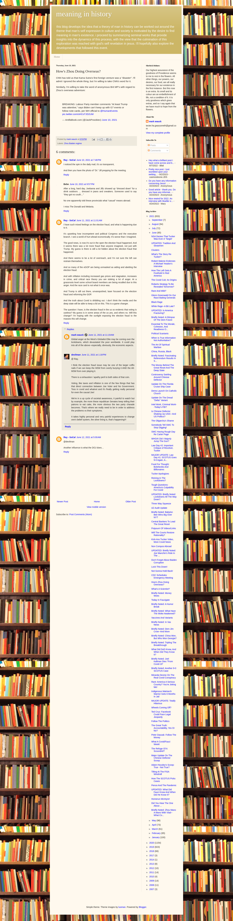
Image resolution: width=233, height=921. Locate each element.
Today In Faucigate (160, 600)
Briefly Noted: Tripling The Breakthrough (163, 643)
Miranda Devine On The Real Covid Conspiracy (163, 676)
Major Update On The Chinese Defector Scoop (161, 758)
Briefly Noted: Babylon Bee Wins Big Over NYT (162, 515)
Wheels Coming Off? (161, 707)
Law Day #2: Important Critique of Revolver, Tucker (162, 448)
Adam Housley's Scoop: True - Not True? (162, 766)
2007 (152, 889)
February (156, 833)
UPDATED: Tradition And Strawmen (163, 244)
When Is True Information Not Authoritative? (163, 339)
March (155, 829)
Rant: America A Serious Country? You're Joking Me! (163, 684)
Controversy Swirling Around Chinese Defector (161, 377)
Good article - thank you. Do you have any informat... (162, 190)
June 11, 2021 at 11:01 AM (89, 220)
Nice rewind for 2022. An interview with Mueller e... (161, 199)
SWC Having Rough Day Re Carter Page (163, 433)
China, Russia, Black (161, 351)
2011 (152, 872)
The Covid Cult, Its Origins (164, 280)
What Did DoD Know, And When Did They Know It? (163, 652)
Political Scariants (160, 333)
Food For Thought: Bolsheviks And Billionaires (160, 467)
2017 (152, 855)
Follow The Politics (160, 721)
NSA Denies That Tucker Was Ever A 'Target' (163, 237)
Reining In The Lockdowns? (158, 479)
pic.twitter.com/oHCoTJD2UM (78, 114)
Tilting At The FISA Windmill (160, 773)
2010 (152, 876)
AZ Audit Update (159, 508)
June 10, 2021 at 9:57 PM (82, 184)
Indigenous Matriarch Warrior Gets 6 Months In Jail (163, 694)
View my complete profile (158, 133)
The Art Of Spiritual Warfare (160, 346)
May (154, 820)
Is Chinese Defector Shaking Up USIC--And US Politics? (163, 414)
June (154, 232)
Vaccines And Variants (162, 617)
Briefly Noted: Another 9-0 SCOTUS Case (163, 669)
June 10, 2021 (109, 119)
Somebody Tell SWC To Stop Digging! (162, 426)
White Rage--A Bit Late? (163, 306)
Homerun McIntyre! (160, 799)
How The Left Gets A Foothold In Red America (161, 273)
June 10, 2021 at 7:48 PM (89, 160)
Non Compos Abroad (161, 546)
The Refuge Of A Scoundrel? (159, 749)
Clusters (155, 250)
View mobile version (96, 507)
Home (57, 56)
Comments (154, 150)
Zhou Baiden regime (73, 143)
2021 (152, 216)
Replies (70, 329)
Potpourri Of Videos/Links (163, 528)
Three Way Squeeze (161, 503)
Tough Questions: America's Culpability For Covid (162, 487)
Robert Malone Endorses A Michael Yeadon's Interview (163, 264)
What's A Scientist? (160, 589)
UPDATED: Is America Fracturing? (162, 311)
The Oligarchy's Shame (162, 420)
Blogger (142, 907)
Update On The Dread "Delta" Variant (162, 398)
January (156, 837)
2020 (152, 843)
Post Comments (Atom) (80, 514)
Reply (66, 174)
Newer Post (62, 501)
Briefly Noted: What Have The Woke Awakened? (163, 612)
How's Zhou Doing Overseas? (160, 583)
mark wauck (77, 335)
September (157, 220)
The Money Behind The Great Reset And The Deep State (162, 368)
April (154, 825)
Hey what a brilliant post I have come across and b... (161, 161)
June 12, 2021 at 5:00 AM (89, 437)
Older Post (131, 501)
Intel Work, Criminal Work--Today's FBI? (164, 405)
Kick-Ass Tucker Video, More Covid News (162, 540)
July (154, 228)
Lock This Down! (159, 567)
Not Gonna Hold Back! (162, 571)
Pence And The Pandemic (163, 785)
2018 (152, 851)
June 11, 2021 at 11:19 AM (101, 335)
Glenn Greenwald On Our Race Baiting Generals (163, 296)
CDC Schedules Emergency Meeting (162, 576)
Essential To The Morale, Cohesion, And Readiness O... (163, 327)
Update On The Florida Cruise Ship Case (162, 385)
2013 (152, 864)
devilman (76, 354)
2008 (152, 885)
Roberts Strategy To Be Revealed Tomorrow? (162, 285)
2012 (152, 868)
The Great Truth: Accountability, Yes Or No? (163, 728)
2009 (152, 880)
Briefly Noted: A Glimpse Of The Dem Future (163, 318)
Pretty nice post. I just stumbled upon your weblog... (159, 172)
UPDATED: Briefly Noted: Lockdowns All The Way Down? (164, 497)
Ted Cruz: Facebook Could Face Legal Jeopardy (161, 714)
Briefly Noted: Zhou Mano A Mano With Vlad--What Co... (163, 812)
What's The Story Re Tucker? (161, 255)
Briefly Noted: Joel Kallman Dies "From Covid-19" (162, 661)
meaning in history (84, 14)
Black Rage (157, 302)
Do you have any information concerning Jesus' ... (162, 182)
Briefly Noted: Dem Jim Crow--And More (162, 630)
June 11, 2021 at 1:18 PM (94, 354)
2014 (152, 859)
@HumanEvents (109, 111)
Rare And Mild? (158, 291)
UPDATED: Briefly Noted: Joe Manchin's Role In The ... (163, 553)
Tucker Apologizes (160, 473)
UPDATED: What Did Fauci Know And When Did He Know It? (163, 792)
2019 (152, 847)
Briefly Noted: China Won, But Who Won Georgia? (164, 637)
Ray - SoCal (70, 160)
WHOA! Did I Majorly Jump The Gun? (161, 440)
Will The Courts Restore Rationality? (162, 533)
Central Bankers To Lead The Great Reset (163, 522)
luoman (122, 907)
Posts (152, 145)
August (155, 224)
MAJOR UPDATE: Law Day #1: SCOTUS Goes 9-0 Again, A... (164, 457)
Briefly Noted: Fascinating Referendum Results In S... (163, 358)
